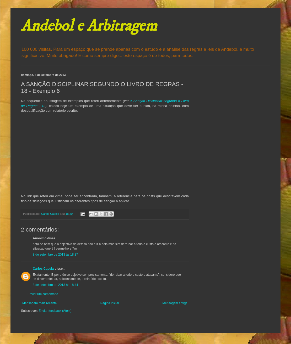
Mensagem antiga (175, 303)
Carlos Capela (43, 268)
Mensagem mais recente (39, 303)
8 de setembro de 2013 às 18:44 (55, 285)
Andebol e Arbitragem (89, 26)
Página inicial (109, 303)
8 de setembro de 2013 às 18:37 (55, 254)
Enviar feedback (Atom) (55, 311)
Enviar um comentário (43, 294)
